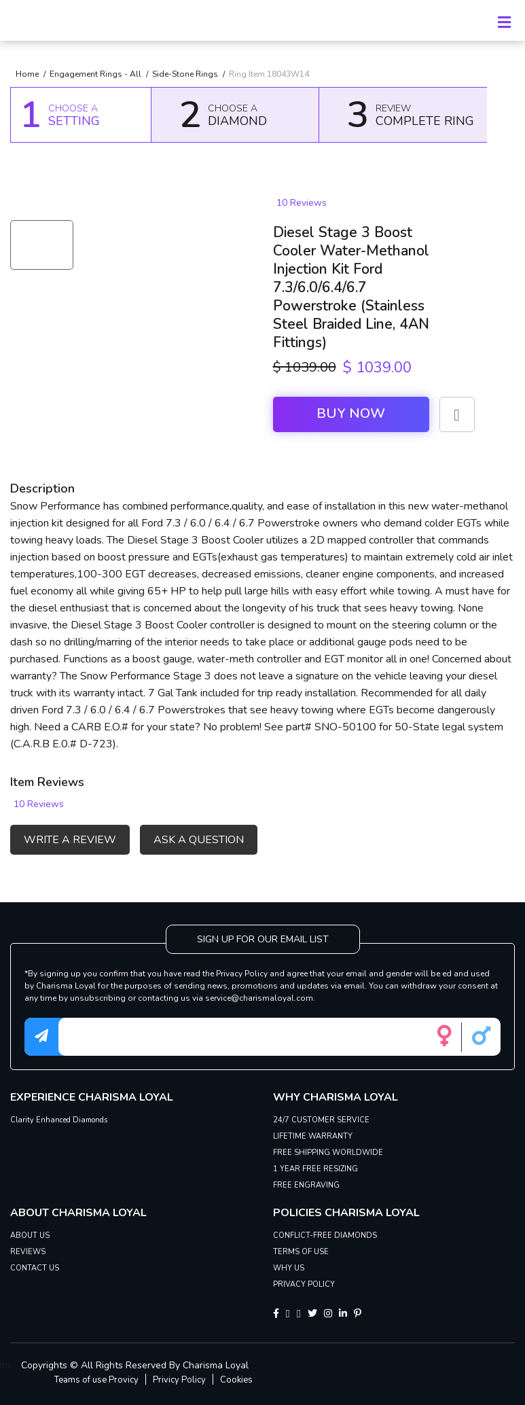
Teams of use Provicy (96, 1380)
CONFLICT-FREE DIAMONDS (325, 1235)
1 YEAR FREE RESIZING (315, 1169)
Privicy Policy (179, 1380)
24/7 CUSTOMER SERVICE (321, 1120)
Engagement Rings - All (95, 74)
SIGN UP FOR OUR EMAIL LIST (263, 939)
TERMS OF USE (301, 1252)
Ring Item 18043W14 (269, 74)
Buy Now (350, 413)
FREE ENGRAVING (306, 1185)
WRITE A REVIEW (70, 839)
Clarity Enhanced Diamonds (58, 1120)
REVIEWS (28, 1252)
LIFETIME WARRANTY (312, 1136)
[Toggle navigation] (504, 20)
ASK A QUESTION (198, 839)
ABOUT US (30, 1235)
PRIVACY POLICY (304, 1284)
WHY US (288, 1268)
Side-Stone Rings (185, 74)
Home (27, 74)
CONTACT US (34, 1268)
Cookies (236, 1380)
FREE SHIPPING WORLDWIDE (328, 1153)
